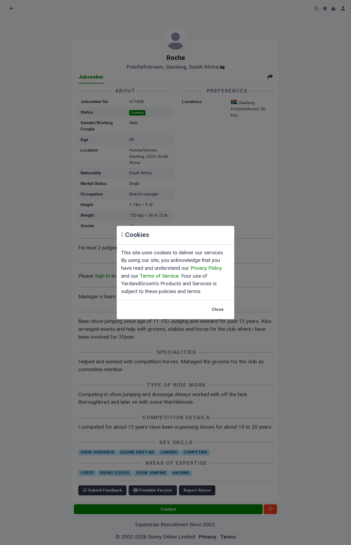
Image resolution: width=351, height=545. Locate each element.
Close (217, 309)
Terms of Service (159, 276)
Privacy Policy (206, 268)
